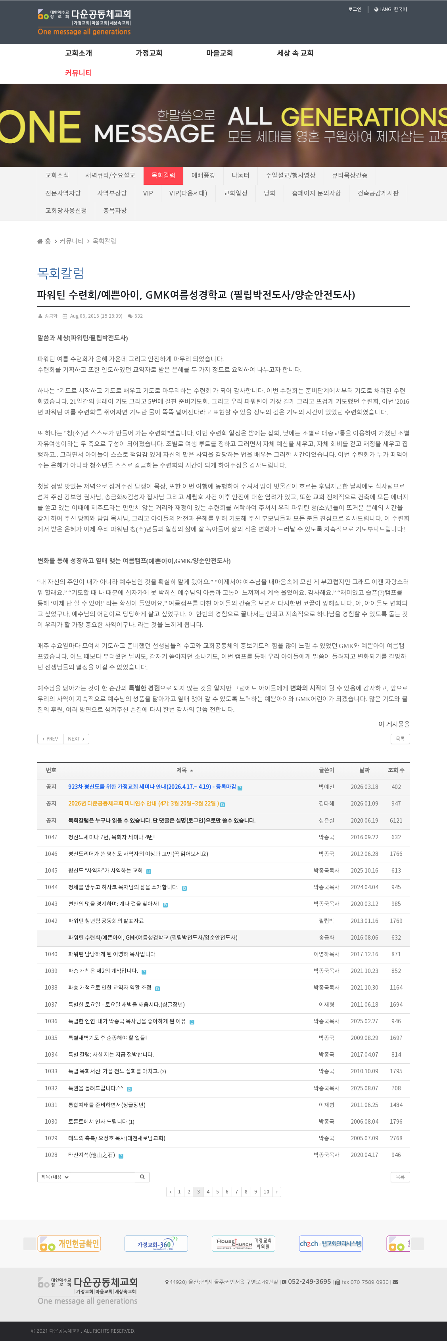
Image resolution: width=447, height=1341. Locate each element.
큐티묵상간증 (350, 175)
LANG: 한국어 (390, 9)
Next (417, 1243)
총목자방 (115, 211)
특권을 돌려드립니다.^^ (95, 1089)
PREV (50, 739)
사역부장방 (112, 193)
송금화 (47, 316)
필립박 (326, 921)
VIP (148, 193)
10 (266, 1192)
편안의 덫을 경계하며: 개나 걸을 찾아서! (113, 904)
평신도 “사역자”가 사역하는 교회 (105, 871)
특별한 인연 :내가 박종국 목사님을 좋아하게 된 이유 (127, 1022)
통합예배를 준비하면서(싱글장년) (107, 1105)
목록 (400, 739)
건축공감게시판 (378, 193)
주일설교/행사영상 (291, 175)
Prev (29, 1243)
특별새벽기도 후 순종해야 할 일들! (107, 1038)
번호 (51, 770)
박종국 (326, 838)
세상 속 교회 (295, 54)
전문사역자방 (63, 193)
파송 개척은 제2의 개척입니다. (103, 971)
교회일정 (235, 193)
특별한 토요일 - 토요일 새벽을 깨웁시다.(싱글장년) (126, 1005)
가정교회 (149, 54)
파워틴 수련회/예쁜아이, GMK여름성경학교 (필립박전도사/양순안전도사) (153, 938)
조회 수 (396, 770)
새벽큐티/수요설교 (110, 175)
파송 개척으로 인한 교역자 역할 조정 (110, 988)
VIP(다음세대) (188, 193)
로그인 (354, 9)
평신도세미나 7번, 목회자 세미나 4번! (111, 838)
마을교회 (219, 54)
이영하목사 (327, 955)
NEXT (76, 739)
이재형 (326, 1005)
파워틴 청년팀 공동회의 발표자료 (106, 921)
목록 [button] (400, 1177)
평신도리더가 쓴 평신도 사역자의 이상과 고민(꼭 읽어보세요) (138, 854)
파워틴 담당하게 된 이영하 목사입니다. (112, 955)
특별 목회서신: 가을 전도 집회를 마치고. (113, 1072)
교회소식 (57, 175)
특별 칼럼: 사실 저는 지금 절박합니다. (111, 1055)
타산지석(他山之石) (91, 1155)
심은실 (326, 821)
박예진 (326, 787)
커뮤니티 (78, 73)
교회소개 (78, 54)
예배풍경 (203, 175)
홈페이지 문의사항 (316, 193)
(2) (163, 1071)
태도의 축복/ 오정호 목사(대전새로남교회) (116, 1139)
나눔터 (240, 175)
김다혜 (326, 804)
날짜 (364, 770)
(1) (131, 1122)
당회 (270, 193)
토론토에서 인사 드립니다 (97, 1122)
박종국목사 (327, 871)
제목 (185, 770)
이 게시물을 (394, 724)
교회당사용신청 (66, 211)
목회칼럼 (163, 175)
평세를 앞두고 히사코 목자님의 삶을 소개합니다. (123, 887)
